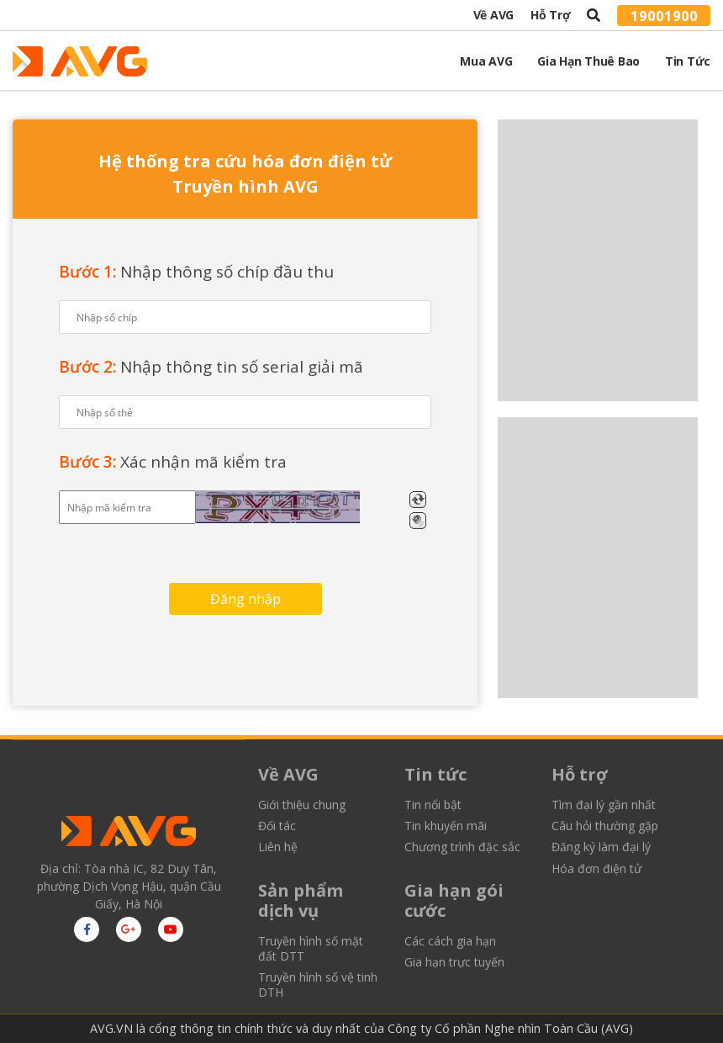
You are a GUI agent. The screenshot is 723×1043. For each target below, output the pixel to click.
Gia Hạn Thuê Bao (588, 61)
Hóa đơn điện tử (596, 868)
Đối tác (277, 826)
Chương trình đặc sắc (462, 847)
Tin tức (687, 61)
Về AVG (493, 15)
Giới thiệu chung (302, 805)
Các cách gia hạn (450, 941)
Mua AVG (486, 61)
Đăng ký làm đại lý (601, 847)
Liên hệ (278, 847)
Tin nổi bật (433, 805)
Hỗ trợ (550, 15)
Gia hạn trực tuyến (454, 962)
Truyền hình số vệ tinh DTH (317, 985)
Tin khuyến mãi (445, 826)
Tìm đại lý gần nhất (603, 805)
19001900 (664, 15)
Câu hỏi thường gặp (604, 826)
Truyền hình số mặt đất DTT (310, 949)
